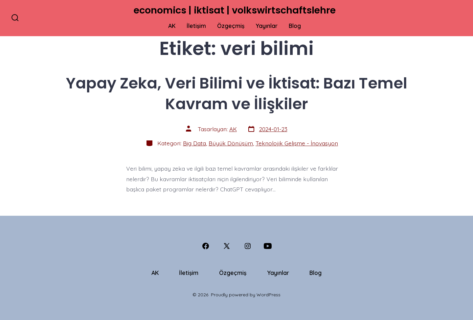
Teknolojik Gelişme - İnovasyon (297, 143)
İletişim (196, 25)
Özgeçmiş (230, 25)
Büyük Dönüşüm (231, 143)
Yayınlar (267, 25)
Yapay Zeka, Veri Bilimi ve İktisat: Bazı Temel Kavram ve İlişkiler (236, 93)
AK (171, 25)
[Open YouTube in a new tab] (268, 246)
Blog (295, 25)
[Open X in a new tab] (226, 246)
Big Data (194, 143)
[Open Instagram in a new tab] (247, 246)
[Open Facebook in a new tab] (205, 246)
